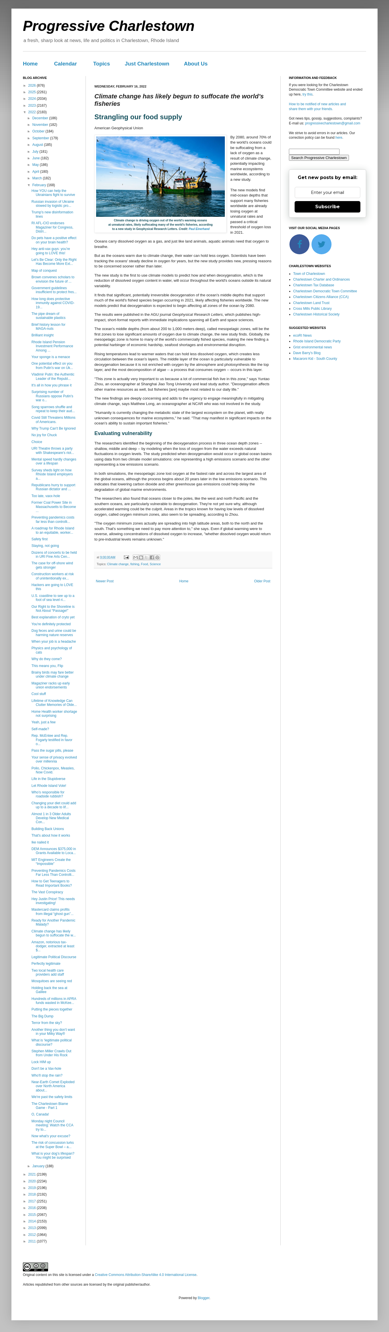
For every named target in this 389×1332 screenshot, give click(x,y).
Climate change (118, 564)
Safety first (39, 539)
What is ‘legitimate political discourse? (51, 1042)
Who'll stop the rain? (46, 1075)
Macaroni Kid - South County (315, 359)
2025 (32, 92)
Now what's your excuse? (50, 1136)
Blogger (203, 1298)
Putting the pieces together (51, 1009)
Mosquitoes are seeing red (51, 981)
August (38, 145)
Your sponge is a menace (50, 357)
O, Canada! (40, 1114)
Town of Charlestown (309, 274)
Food (144, 564)
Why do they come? (46, 659)
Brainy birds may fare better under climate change (52, 674)
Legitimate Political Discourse (53, 957)
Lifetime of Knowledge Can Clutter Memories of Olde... (54, 703)
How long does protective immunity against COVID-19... (52, 303)
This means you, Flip (47, 666)
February (39, 185)
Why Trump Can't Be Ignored (53, 428)
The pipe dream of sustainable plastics (48, 316)
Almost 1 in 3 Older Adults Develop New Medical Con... (51, 818)
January (38, 1166)
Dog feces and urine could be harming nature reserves (53, 633)
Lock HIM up (41, 1062)
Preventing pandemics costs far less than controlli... (52, 519)
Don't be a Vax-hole (46, 1069)
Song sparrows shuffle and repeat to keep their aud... (53, 409)
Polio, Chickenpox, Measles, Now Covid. (53, 770)
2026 (32, 86)
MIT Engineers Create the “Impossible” (51, 862)
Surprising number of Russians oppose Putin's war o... (52, 396)
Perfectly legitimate (45, 964)
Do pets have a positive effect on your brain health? (53, 240)
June (36, 158)
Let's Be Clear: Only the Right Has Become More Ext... (54, 262)
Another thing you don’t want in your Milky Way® (53, 1032)
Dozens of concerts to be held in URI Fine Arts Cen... (54, 555)
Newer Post (105, 581)
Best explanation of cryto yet (53, 617)
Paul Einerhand (199, 229)
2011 (32, 1241)
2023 (32, 106)
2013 (32, 1228)
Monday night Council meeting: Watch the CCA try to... (52, 1125)
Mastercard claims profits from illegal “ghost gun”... (52, 912)
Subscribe (327, 206)
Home (30, 64)
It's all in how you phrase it (51, 385)
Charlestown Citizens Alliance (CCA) (321, 297)
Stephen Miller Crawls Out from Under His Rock (51, 1053)
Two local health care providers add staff (47, 972)
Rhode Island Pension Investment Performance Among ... (52, 346)
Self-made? (40, 729)
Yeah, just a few (43, 722)
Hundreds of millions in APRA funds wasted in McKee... (53, 1001)
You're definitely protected (51, 624)
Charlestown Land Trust (311, 303)
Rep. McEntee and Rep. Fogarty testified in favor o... (51, 740)
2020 (32, 1181)
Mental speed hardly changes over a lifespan (53, 461)
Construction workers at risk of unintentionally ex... (52, 576)
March (37, 178)
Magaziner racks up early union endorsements (50, 685)
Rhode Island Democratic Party (317, 341)
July (35, 152)
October (38, 131)
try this (307, 94)
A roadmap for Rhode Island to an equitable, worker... (52, 530)
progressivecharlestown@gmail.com (332, 123)
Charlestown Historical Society (316, 314)
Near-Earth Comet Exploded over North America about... (53, 1086)
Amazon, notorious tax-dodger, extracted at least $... (52, 946)
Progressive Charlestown (108, 26)
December (40, 118)
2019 (32, 1188)
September (41, 138)
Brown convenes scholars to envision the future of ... (52, 279)
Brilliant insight (42, 335)
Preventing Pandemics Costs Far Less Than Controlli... (53, 873)
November (40, 125)
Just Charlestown (147, 64)
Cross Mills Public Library (312, 309)
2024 (32, 99)
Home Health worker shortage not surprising (54, 714)
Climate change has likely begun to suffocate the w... (53, 933)
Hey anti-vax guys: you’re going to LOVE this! (50, 251)
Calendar (65, 64)
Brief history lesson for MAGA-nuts (48, 327)
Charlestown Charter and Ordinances (321, 279)
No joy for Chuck (44, 435)
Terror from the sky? (46, 1023)
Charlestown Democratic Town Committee (325, 291)
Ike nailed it (40, 842)
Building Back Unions (47, 829)
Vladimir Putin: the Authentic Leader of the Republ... (52, 376)
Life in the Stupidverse (48, 779)
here (339, 138)
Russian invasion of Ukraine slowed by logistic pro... (52, 204)
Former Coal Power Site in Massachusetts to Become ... (53, 507)
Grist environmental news (312, 347)
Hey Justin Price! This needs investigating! (53, 901)
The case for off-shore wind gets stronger (52, 565)
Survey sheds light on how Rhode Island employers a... (52, 474)
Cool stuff (38, 694)
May (36, 165)
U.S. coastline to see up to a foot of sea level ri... (52, 598)
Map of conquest (44, 271)
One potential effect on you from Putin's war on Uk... (52, 366)
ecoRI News (302, 336)
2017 (32, 1201)
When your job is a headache (53, 642)
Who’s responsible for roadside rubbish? (47, 794)
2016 (32, 1208)
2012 (32, 1235)
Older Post (262, 581)
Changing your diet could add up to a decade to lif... (53, 805)
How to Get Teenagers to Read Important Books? (51, 883)
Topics (101, 64)
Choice (36, 442)
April (36, 172)
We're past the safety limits (51, 1097)
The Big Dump (42, 1016)
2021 (32, 1174)
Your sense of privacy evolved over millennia (54, 759)
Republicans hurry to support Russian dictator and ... (53, 487)
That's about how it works (50, 835)
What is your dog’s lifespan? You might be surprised (52, 1156)
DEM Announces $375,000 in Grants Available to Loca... (53, 851)
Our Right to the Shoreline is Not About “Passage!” (53, 609)
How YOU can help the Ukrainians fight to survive (53, 193)
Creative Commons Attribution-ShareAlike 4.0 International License (146, 1275)
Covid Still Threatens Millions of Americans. (53, 420)
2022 (32, 112)
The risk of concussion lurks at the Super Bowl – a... (52, 1145)
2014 (32, 1221)
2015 (32, 1215)
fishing (134, 564)
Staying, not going (45, 546)
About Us (196, 64)
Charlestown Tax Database (313, 285)
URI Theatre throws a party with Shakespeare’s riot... (52, 450)
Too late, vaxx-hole (45, 496)
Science (155, 564)
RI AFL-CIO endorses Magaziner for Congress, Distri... (52, 227)
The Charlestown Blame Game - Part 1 (49, 1106)
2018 (32, 1194)
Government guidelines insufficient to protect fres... (54, 290)
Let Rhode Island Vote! (48, 786)
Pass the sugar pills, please (52, 751)
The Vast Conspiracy (47, 892)
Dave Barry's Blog (307, 353)
